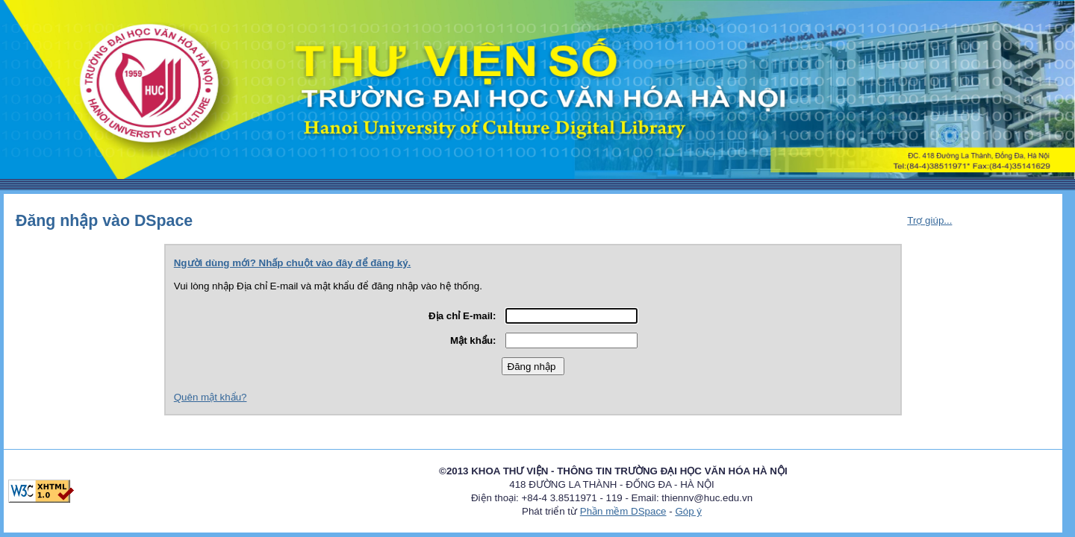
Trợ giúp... (929, 220)
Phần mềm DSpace (623, 511)
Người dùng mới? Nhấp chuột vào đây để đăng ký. (292, 262)
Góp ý (688, 511)
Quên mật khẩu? (210, 397)
